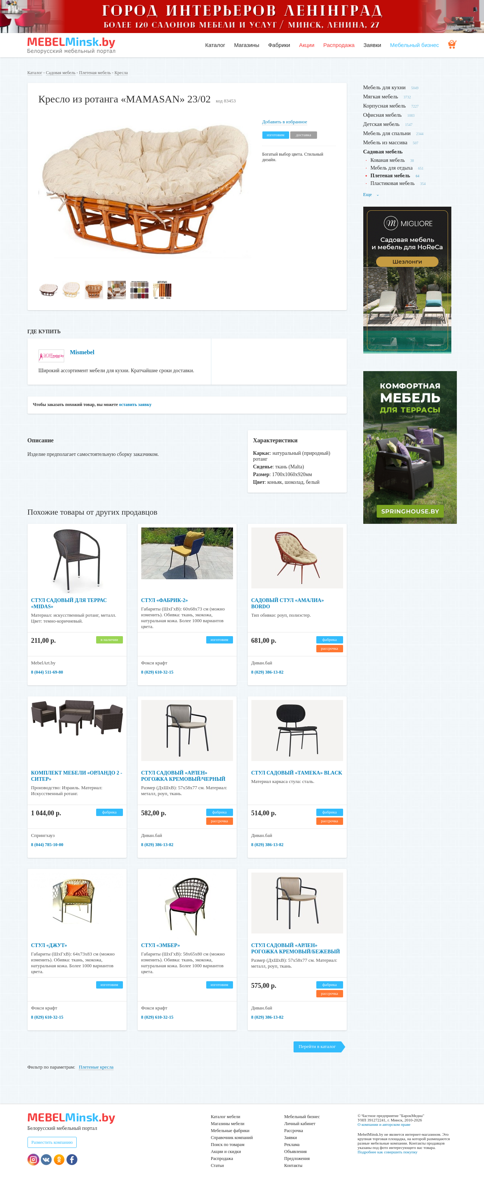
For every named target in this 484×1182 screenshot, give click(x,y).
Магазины (246, 45)
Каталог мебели (225, 1116)
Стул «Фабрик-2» (164, 600)
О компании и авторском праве (384, 1124)
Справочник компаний (232, 1137)
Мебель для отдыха (392, 168)
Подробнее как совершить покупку (388, 1152)
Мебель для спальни (387, 133)
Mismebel (82, 352)
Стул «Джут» (49, 945)
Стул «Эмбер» (160, 945)
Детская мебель (381, 124)
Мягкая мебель (380, 96)
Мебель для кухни (384, 87)
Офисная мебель (382, 115)
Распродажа (338, 45)
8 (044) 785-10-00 (47, 844)
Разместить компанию (52, 1142)
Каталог (215, 45)
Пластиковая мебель (393, 183)
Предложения (297, 1158)
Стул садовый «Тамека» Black (296, 773)
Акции (306, 45)
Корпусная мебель (384, 106)
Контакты (293, 1165)
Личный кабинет (300, 1123)
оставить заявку (135, 404)
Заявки (372, 45)
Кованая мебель (388, 160)
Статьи (217, 1165)
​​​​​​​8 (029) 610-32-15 (157, 672)
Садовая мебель (60, 72)
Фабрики (279, 45)
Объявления (295, 1151)
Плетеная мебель (95, 72)
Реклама (292, 1144)
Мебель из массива (385, 142)
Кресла (121, 72)
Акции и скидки (226, 1151)
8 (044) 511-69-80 (47, 672)
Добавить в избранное (284, 121)
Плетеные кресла (96, 1067)
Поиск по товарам (228, 1144)
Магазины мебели (228, 1123)
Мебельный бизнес (414, 45)
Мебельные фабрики (230, 1130)
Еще (371, 194)
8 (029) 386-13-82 (267, 672)
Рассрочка (293, 1130)
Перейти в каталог (317, 1046)
